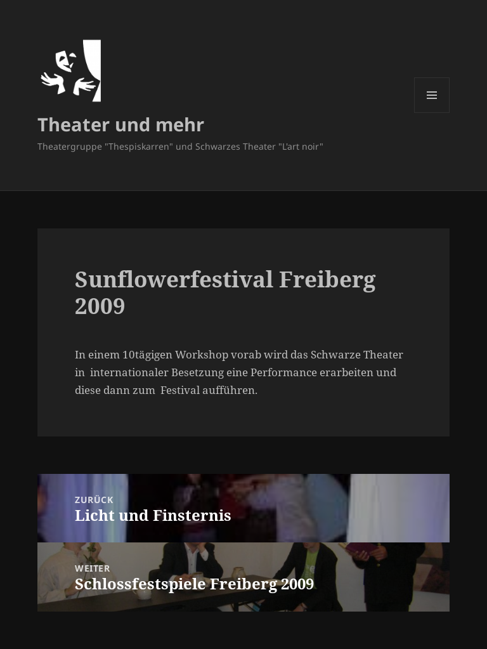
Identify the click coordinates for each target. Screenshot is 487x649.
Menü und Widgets (432, 112)
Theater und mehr (120, 124)
